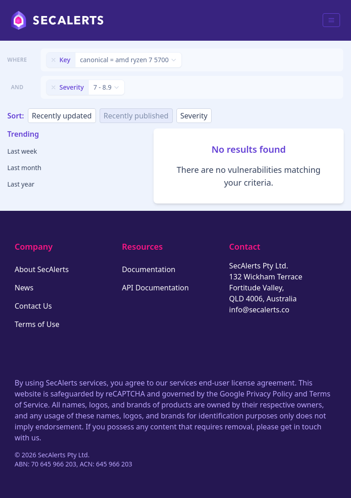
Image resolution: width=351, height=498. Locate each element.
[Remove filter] (53, 59)
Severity (194, 116)
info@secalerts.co (259, 310)
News (24, 288)
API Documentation (155, 288)
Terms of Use (37, 324)
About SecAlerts (42, 269)
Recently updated (62, 116)
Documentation (149, 269)
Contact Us (33, 306)
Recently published (136, 116)
